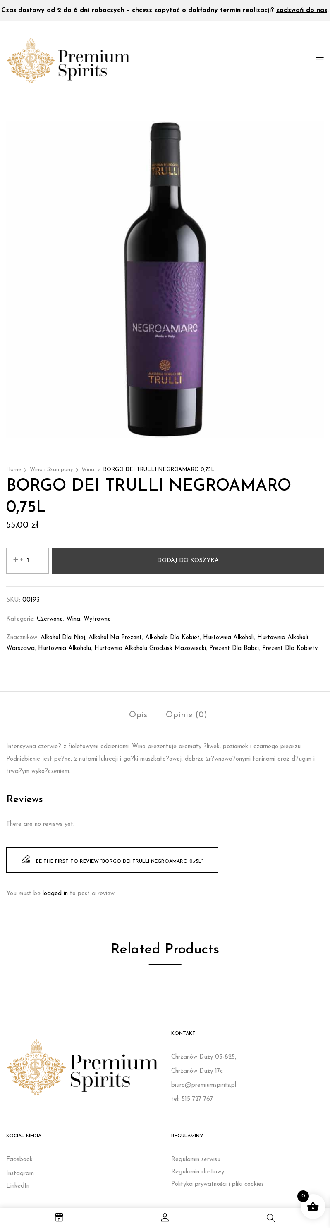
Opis (138, 715)
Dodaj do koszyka (188, 560)
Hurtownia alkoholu (64, 648)
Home (13, 469)
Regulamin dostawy (197, 1172)
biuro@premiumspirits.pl (203, 1085)
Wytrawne (97, 619)
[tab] (138, 716)
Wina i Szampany (51, 469)
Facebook (19, 1160)
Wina (87, 469)
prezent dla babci (234, 648)
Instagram (20, 1174)
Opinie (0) (186, 715)
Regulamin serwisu (195, 1160)
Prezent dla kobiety (290, 648)
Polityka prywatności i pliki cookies (217, 1184)
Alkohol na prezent (115, 638)
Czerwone (50, 619)
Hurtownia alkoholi (228, 638)
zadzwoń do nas (301, 10)
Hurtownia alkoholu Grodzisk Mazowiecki (150, 648)
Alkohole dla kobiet (172, 638)
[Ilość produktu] (27, 560)
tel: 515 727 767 (192, 1099)
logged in (55, 894)
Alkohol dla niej (63, 638)
